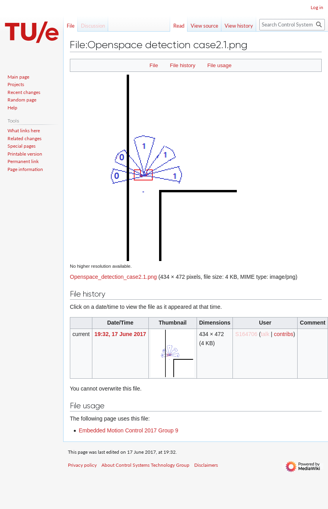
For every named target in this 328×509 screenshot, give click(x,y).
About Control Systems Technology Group (145, 465)
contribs (283, 334)
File (154, 65)
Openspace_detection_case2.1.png (113, 277)
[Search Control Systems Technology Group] (292, 24)
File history (182, 65)
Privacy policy (82, 465)
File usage (219, 65)
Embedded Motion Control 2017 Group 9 (128, 430)
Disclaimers (206, 465)
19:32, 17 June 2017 (120, 334)
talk (265, 334)
